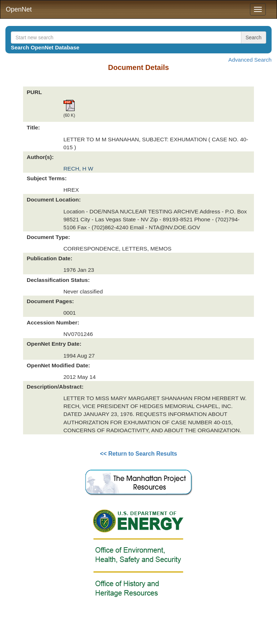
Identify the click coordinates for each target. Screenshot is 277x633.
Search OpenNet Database (45, 47)
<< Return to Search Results (138, 454)
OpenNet (19, 9)
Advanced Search (250, 60)
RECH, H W (78, 168)
